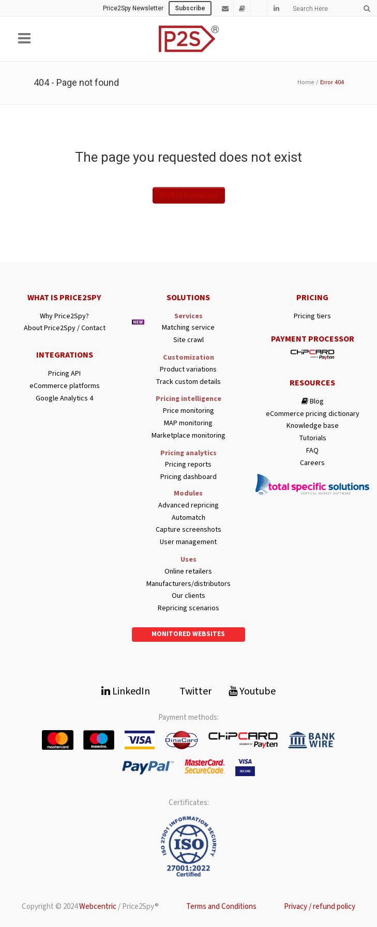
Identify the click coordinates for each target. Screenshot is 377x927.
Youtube (252, 691)
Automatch (188, 518)
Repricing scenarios (188, 608)
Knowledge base (312, 426)
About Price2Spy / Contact (64, 328)
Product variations (188, 369)
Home (305, 82)
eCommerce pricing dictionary (312, 414)
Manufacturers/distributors (188, 584)
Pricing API (64, 373)
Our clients (188, 596)
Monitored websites (188, 634)
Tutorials (312, 438)
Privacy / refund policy (319, 906)
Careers (312, 463)
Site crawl (188, 340)
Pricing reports (188, 464)
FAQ (312, 450)
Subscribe (190, 8)
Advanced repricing (188, 505)
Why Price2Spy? (64, 316)
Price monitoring (188, 411)
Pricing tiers (312, 316)
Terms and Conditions (221, 906)
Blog (312, 401)
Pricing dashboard (188, 477)
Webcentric (97, 906)
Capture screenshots (188, 530)
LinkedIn (125, 691)
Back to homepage (188, 195)
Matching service (188, 327)
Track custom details (188, 382)
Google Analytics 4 (64, 398)
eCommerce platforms (64, 386)
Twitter (189, 691)
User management (188, 542)
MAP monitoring (188, 423)
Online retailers (188, 571)
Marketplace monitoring (188, 435)
